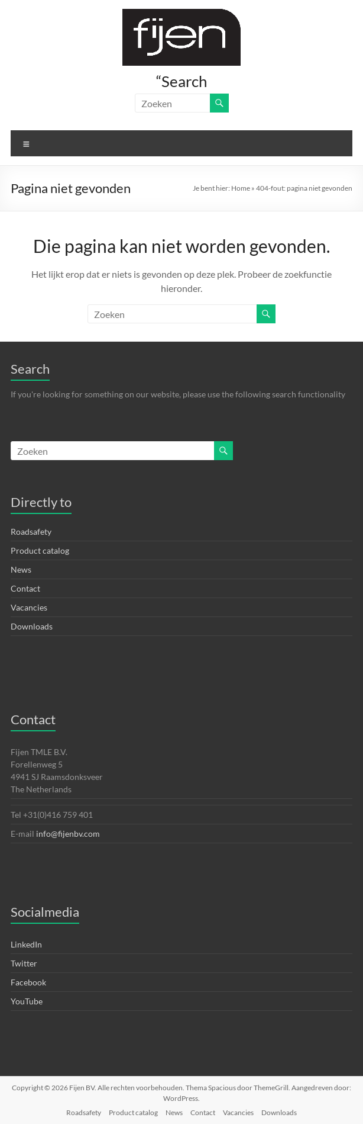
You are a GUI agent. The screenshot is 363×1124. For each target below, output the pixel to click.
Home (240, 188)
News (21, 569)
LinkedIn (26, 944)
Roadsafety (31, 531)
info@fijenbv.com (68, 833)
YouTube (27, 1001)
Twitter (24, 963)
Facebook (28, 982)
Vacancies (29, 607)
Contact (25, 588)
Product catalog (40, 550)
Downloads (32, 626)
